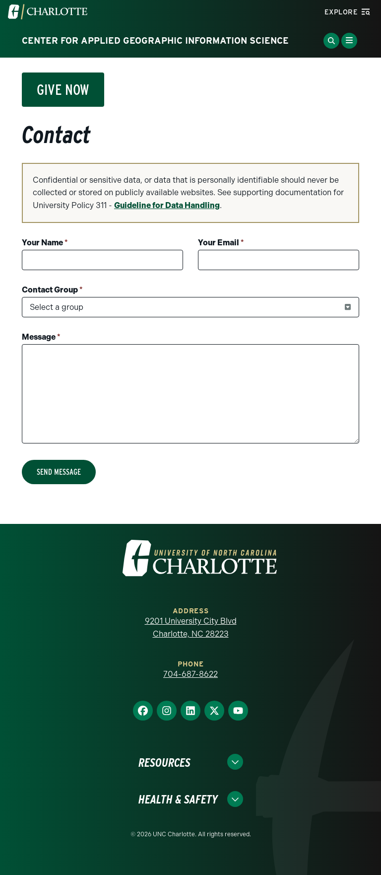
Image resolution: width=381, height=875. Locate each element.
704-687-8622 (190, 674)
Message (41, 337)
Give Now (63, 89)
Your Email (221, 242)
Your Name (45, 242)
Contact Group (52, 289)
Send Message (59, 472)
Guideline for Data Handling (167, 205)
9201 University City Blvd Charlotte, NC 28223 (191, 627)
